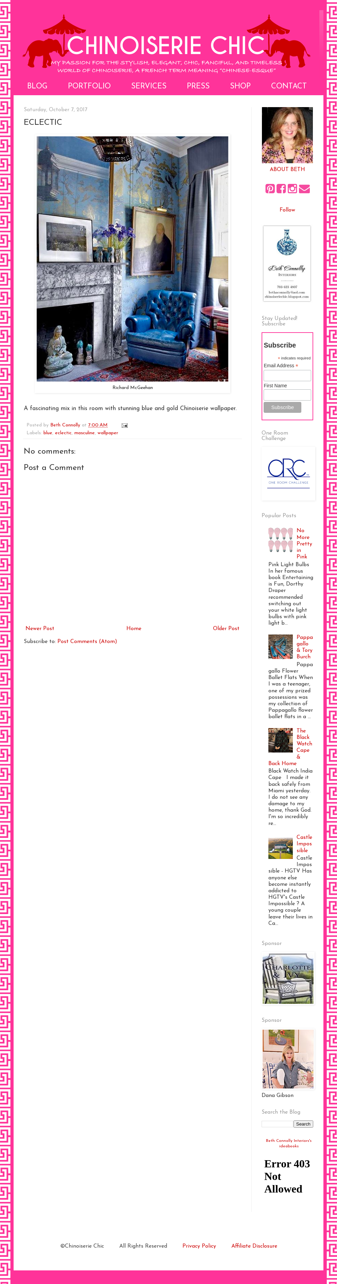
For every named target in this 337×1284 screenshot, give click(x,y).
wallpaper (107, 433)
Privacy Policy (199, 1246)
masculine (84, 433)
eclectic (63, 433)
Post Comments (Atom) (87, 641)
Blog (37, 86)
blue (47, 433)
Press (198, 86)
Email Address (281, 365)
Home (133, 628)
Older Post (226, 628)
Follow (287, 210)
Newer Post (39, 628)
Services (148, 86)
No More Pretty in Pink (304, 544)
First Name (275, 385)
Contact (289, 86)
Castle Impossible (304, 844)
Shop (240, 86)
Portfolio (89, 86)
